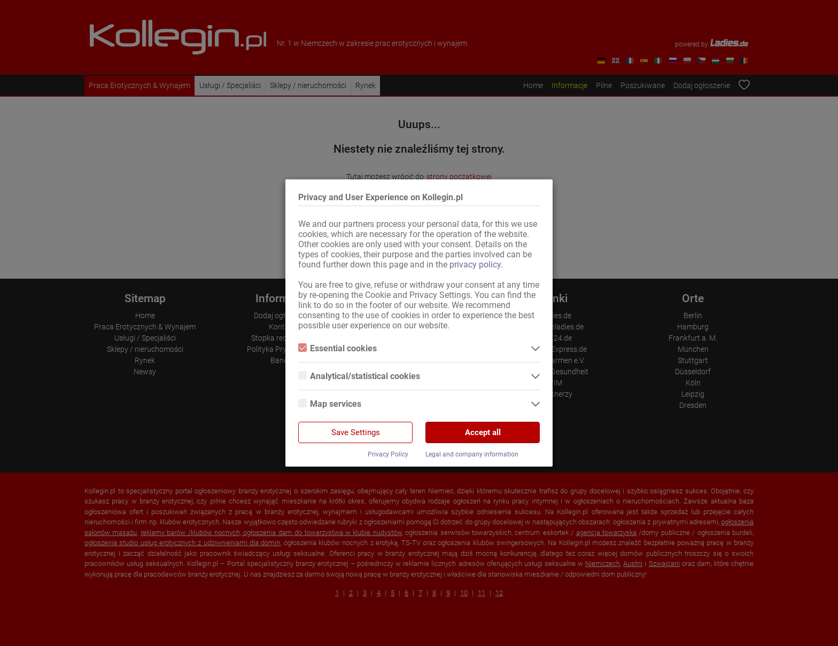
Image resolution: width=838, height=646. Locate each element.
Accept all (483, 432)
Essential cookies (337, 348)
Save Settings (355, 432)
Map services (329, 404)
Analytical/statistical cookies (359, 376)
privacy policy (475, 264)
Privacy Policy (388, 454)
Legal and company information (471, 454)
